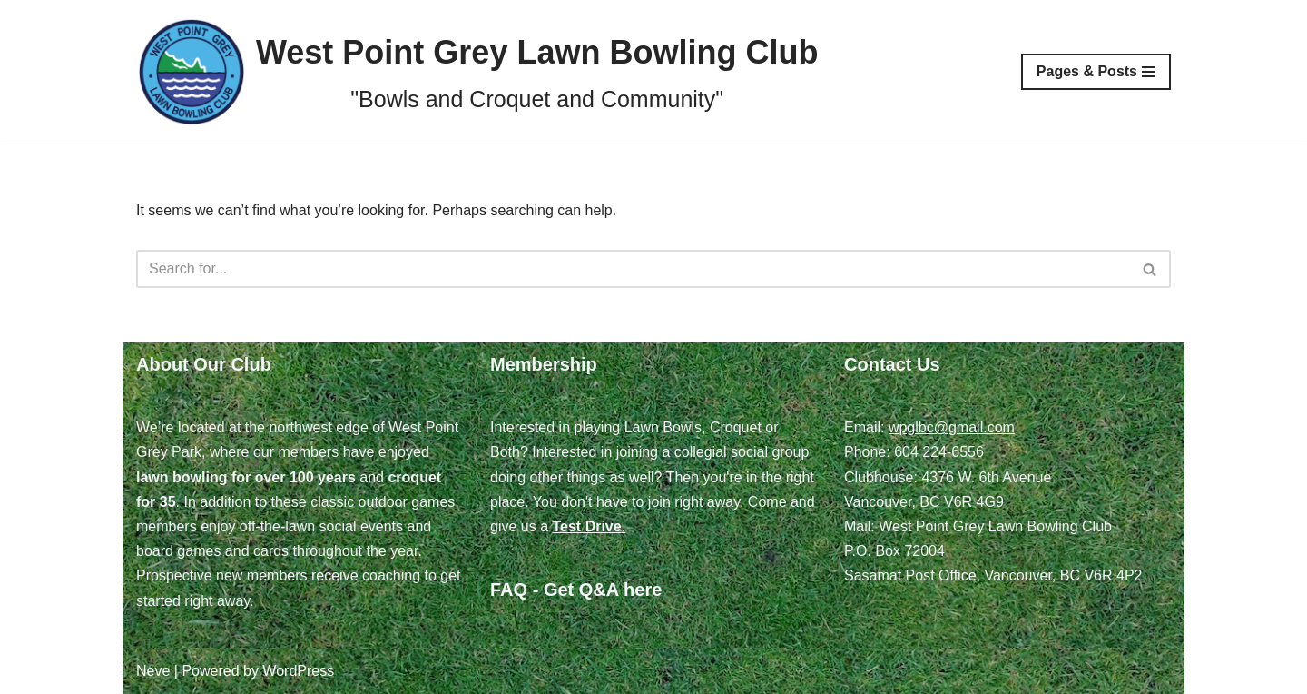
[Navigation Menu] (1096, 72)
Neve (153, 671)
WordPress (298, 671)
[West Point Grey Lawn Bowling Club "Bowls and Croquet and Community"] (477, 71)
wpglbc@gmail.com (952, 427)
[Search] (633, 269)
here (643, 590)
